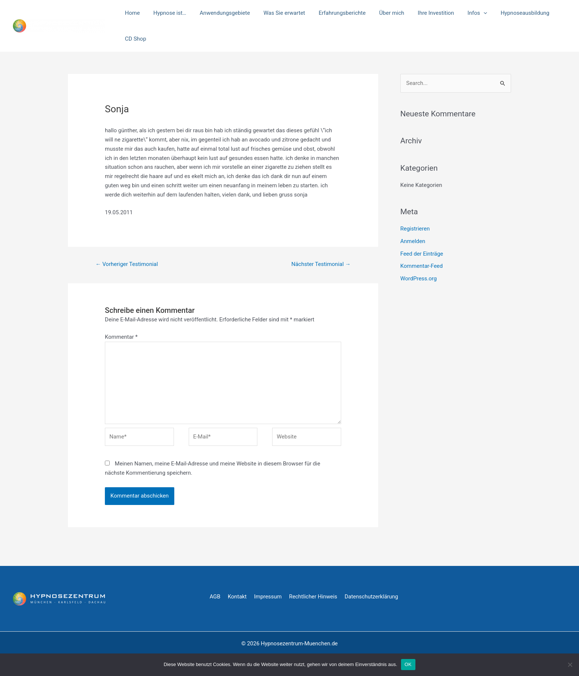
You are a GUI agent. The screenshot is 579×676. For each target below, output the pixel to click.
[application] (465, 13)
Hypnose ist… (166, 13)
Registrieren (415, 228)
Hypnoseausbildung (504, 13)
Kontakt (237, 596)
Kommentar (121, 337)
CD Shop (134, 38)
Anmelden (412, 241)
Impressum (268, 596)
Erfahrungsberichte (331, 13)
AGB (215, 596)
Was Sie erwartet (276, 13)
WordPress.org (418, 278)
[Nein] (569, 664)
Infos (459, 13)
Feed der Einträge (421, 253)
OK (408, 664)
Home (131, 13)
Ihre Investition (420, 13)
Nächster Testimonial (321, 264)
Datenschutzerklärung (373, 596)
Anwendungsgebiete (218, 13)
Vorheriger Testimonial (126, 264)
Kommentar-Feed (421, 266)
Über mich (378, 13)
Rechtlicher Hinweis (314, 596)
